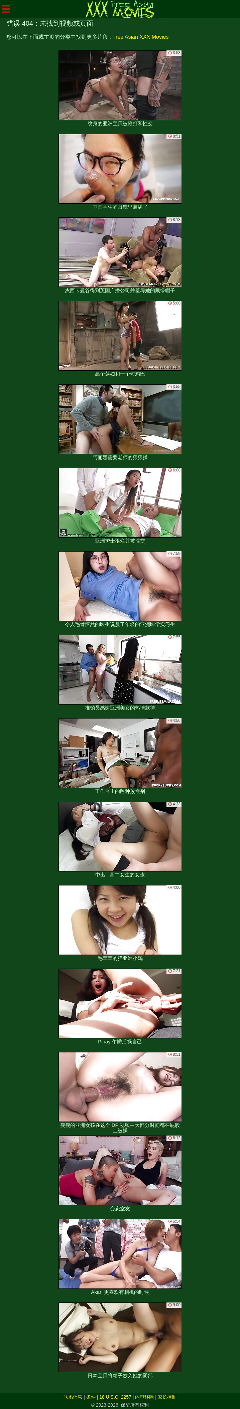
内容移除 (144, 1397)
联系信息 (73, 1397)
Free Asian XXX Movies (140, 37)
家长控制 (167, 1397)
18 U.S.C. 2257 (115, 1397)
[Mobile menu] (6, 9)
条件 (91, 1397)
